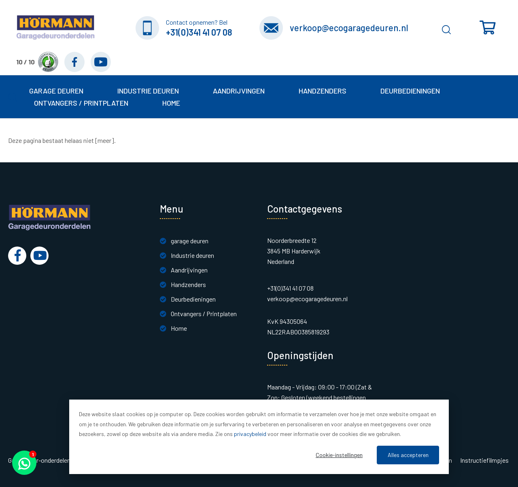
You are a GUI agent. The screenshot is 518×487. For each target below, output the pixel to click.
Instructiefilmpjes (484, 460)
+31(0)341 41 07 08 (199, 32)
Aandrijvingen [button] (239, 90)
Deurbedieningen (193, 299)
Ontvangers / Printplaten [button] (81, 102)
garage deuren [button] (56, 90)
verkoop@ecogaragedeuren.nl (349, 27)
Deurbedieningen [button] (410, 90)
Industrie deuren (192, 255)
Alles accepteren (408, 454)
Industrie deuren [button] (148, 90)
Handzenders (188, 284)
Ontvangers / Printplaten (204, 313)
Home (171, 102)
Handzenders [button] (322, 90)
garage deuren (189, 241)
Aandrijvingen (189, 270)
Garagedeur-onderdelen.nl (42, 460)
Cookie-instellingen (339, 454)
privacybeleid (250, 433)
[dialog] (259, 437)
